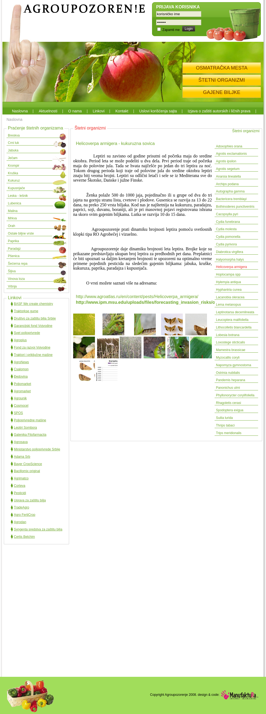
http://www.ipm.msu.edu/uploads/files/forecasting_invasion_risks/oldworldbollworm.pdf (167, 302)
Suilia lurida (224, 418)
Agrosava (21, 442)
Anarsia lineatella (228, 176)
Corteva (19, 486)
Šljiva (12, 271)
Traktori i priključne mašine (33, 355)
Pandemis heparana (230, 380)
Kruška (13, 173)
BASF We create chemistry (33, 304)
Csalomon (21, 369)
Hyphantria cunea (229, 290)
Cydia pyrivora (226, 244)
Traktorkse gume (26, 311)
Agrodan (20, 522)
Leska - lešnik (18, 196)
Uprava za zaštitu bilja (30, 500)
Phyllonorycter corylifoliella (235, 395)
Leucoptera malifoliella (232, 320)
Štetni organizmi (245, 131)
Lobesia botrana (227, 335)
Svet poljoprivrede (27, 333)
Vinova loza (16, 279)
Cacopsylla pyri (227, 214)
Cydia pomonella (228, 237)
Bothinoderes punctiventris (235, 206)
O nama (75, 111)
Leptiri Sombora (25, 427)
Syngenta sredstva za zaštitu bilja (38, 529)
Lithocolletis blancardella (234, 327)
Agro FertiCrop (24, 515)
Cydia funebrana (228, 222)
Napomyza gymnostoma (234, 365)
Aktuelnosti (48, 111)
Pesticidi (20, 493)
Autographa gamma (230, 191)
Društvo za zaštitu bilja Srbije (35, 318)
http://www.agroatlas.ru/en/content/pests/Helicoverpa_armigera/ (137, 296)
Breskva (14, 135)
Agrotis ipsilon (226, 161)
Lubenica (14, 203)
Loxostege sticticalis (230, 342)
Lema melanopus (228, 305)
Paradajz (14, 249)
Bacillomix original (27, 471)
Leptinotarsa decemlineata (235, 312)
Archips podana (227, 184)
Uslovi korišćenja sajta (158, 111)
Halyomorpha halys (230, 259)
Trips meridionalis (229, 433)
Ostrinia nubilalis (228, 373)
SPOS (18, 413)
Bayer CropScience (28, 464)
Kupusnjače (16, 188)
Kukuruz (14, 180)
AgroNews (21, 362)
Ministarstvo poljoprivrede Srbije (37, 449)
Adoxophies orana (229, 146)
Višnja (12, 286)
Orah (11, 226)
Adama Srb (22, 457)
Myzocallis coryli (228, 357)
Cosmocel (21, 405)
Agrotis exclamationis (231, 154)
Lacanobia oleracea (230, 297)
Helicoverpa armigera (231, 267)
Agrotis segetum (228, 169)
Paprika (13, 241)
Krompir (13, 166)
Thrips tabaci (225, 425)
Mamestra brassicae (230, 350)
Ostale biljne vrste (21, 233)
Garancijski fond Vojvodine (33, 326)
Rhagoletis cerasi (228, 403)
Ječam (12, 158)
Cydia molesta (226, 229)
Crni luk (13, 143)
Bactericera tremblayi (231, 199)
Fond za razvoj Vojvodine (32, 347)
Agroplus (20, 340)
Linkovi (99, 111)
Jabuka (13, 150)
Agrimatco (21, 478)
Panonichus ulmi (228, 388)
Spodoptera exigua (229, 410)
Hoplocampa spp (228, 274)
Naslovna (20, 111)
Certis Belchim (24, 537)
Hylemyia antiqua (228, 282)
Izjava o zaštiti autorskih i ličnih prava (219, 111)
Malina (12, 211)
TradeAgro (21, 507)
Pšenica (14, 256)
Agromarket (22, 391)
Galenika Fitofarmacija (30, 435)
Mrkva (12, 218)
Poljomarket (22, 384)
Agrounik (20, 398)
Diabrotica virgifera (229, 252)
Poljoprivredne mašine (30, 420)
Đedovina (21, 376)
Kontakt (121, 111)
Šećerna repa (17, 264)
